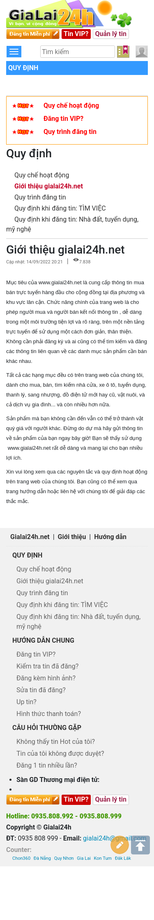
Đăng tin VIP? (63, 118)
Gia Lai (83, 858)
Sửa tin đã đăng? (41, 690)
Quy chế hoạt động (71, 105)
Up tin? (26, 702)
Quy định (23, 68)
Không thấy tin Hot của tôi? (55, 742)
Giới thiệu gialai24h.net (48, 186)
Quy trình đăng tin (70, 132)
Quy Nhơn (64, 858)
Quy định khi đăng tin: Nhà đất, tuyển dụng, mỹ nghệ (78, 621)
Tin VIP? (76, 34)
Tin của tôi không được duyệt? (60, 753)
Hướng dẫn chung (43, 640)
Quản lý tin (110, 34)
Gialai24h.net (30, 537)
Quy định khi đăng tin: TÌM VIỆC (60, 208)
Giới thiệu (72, 537)
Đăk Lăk (123, 858)
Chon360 (21, 858)
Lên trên (140, 845)
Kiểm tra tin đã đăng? (47, 666)
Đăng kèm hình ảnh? (46, 678)
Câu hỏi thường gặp (46, 728)
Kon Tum (103, 858)
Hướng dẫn (110, 537)
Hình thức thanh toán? (48, 714)
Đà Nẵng (42, 858)
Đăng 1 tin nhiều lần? (46, 765)
